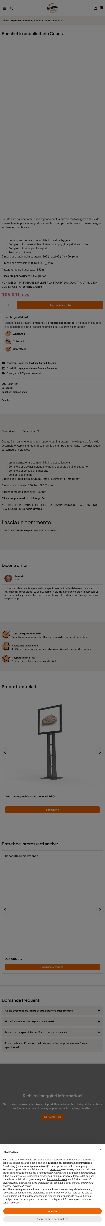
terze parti (55, 1169)
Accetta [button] (52, 1211)
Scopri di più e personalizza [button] (52, 1219)
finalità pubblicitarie (57, 1179)
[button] (100, 1149)
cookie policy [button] (80, 1166)
